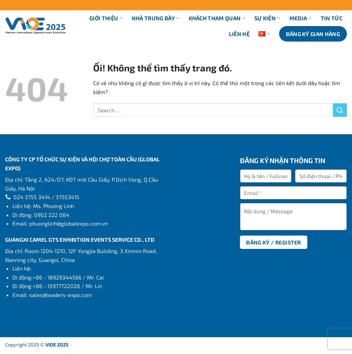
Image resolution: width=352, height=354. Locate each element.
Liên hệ (239, 34)
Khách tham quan (217, 18)
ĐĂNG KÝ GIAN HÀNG (313, 34)
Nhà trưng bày (156, 18)
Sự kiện (267, 18)
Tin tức (331, 18)
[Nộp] (340, 110)
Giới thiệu (106, 18)
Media (300, 18)
